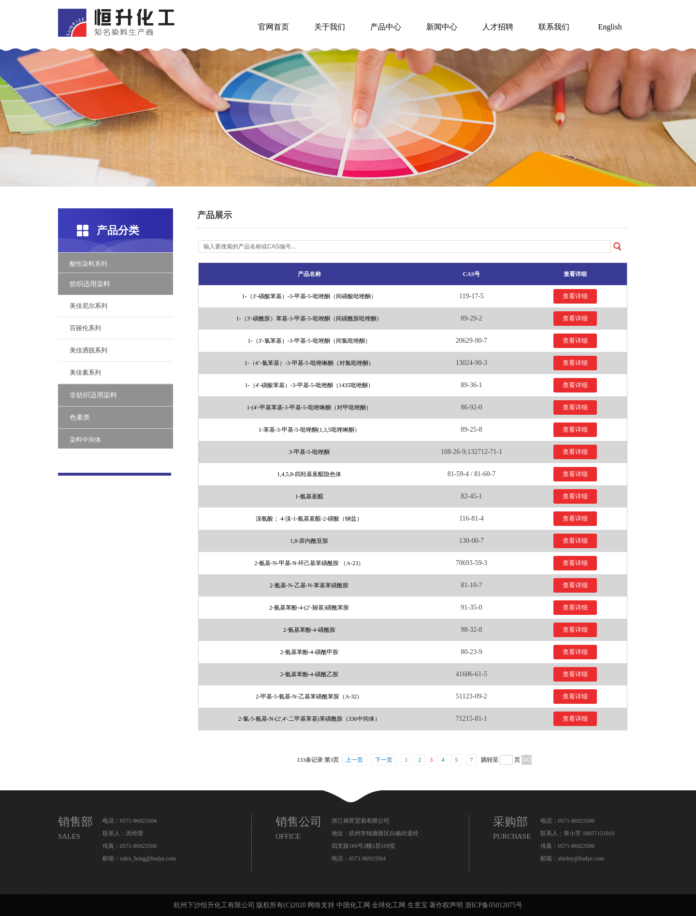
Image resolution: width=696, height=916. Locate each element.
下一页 (383, 759)
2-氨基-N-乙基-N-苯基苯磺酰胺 (309, 585)
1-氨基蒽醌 (309, 496)
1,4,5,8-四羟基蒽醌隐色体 (309, 474)
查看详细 (575, 296)
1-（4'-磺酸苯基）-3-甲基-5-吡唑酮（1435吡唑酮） (309, 385)
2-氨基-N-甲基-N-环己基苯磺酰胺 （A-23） (309, 563)
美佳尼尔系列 (88, 305)
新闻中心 (441, 27)
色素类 (80, 417)
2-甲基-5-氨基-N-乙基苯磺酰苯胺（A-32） (309, 696)
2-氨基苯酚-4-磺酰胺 (309, 629)
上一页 (354, 759)
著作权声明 (446, 905)
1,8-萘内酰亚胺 (309, 541)
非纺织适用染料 (93, 395)
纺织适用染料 (90, 284)
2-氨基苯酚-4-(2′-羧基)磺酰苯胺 (309, 607)
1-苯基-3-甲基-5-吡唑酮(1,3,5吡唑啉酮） (309, 429)
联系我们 (553, 27)
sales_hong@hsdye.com (148, 858)
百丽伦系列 (85, 328)
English (610, 27)
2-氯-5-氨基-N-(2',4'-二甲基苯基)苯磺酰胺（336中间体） (309, 718)
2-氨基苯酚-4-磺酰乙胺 (309, 674)
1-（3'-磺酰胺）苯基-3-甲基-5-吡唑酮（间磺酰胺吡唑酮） (309, 318)
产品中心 (385, 27)
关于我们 (329, 27)
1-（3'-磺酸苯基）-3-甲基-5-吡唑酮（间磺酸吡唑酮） (309, 296)
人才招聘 (497, 27)
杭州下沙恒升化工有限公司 (214, 905)
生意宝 (417, 905)
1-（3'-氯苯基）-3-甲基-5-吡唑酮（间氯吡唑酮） (309, 340)
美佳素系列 (85, 372)
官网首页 (273, 27)
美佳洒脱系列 (88, 350)
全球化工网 (389, 905)
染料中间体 (85, 439)
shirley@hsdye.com (581, 858)
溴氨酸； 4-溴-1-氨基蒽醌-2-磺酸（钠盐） (309, 518)
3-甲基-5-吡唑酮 (309, 452)
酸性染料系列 (88, 263)
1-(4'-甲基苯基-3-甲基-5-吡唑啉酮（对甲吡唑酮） (309, 407)
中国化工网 (353, 905)
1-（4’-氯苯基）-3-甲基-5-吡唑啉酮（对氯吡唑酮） (309, 363)
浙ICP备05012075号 (494, 905)
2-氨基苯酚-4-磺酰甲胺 (309, 652)
